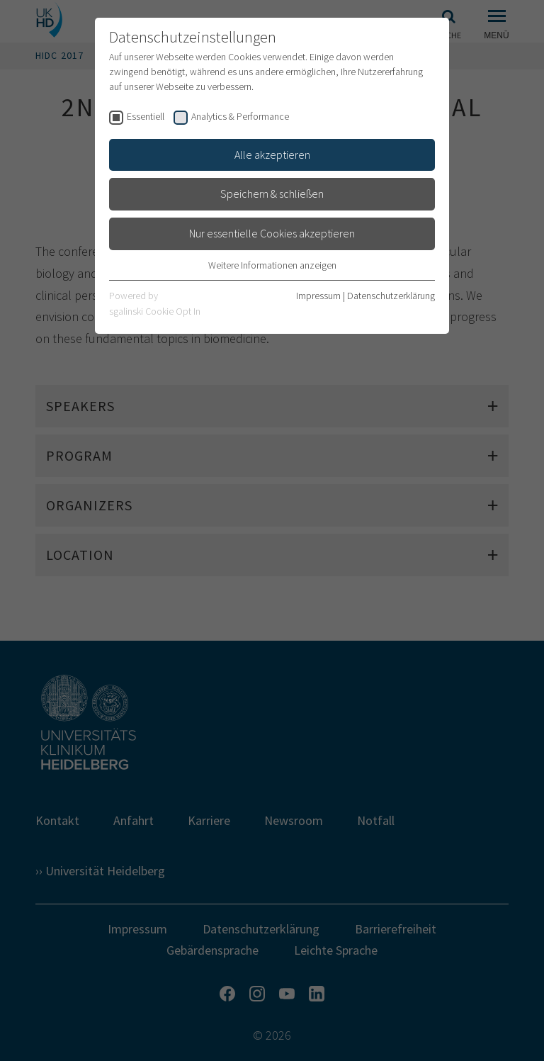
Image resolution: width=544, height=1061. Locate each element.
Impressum (318, 295)
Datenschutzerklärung (391, 295)
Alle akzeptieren (272, 154)
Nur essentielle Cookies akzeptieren (272, 233)
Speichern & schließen (272, 193)
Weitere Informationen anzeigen (272, 265)
